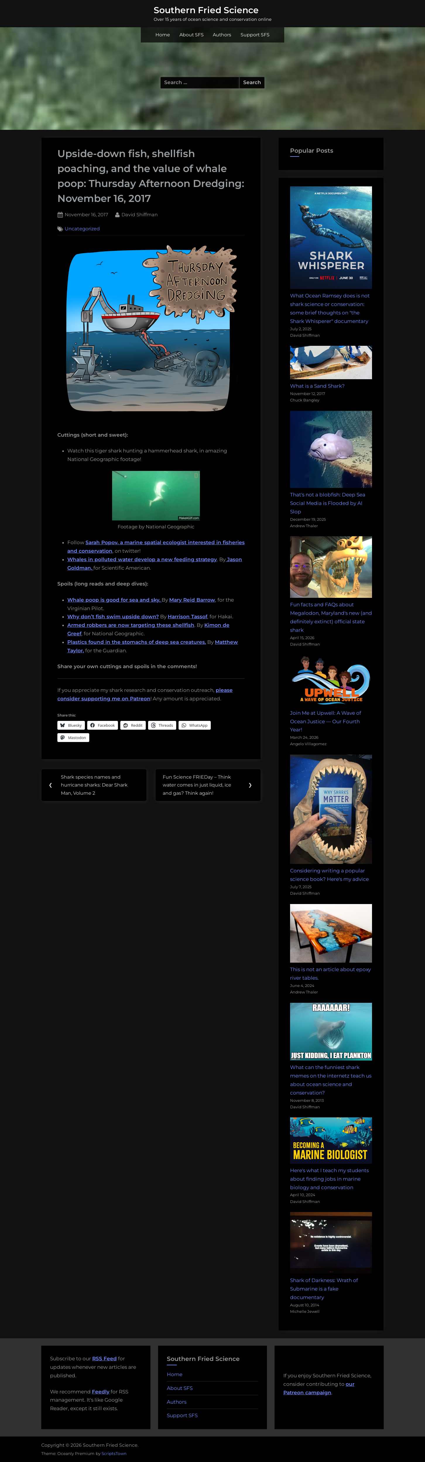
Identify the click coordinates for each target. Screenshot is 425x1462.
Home (162, 35)
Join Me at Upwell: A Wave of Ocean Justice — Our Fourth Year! (325, 721)
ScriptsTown (114, 1453)
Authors (222, 35)
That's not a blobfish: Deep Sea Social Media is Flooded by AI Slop (327, 503)
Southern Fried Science (206, 10)
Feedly (100, 1392)
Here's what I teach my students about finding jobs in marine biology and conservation (329, 1178)
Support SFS (255, 35)
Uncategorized (82, 229)
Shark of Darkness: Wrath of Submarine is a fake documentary (324, 1288)
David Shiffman (139, 214)
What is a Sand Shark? (317, 386)
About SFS (191, 35)
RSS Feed (104, 1358)
